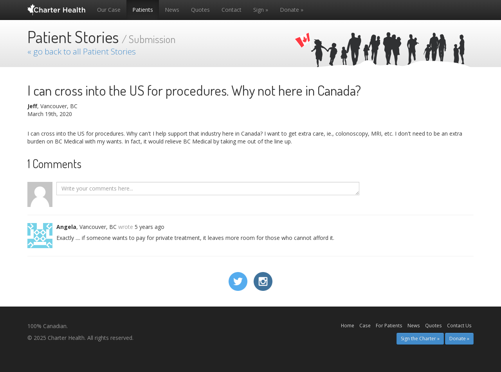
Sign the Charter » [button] (420, 338)
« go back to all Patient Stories (81, 51)
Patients (142, 9)
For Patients (389, 325)
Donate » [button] (459, 338)
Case (365, 325)
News (172, 9)
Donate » (291, 9)
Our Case (109, 9)
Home (347, 325)
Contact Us (459, 325)
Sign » (260, 9)
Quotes (200, 9)
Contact (231, 9)
